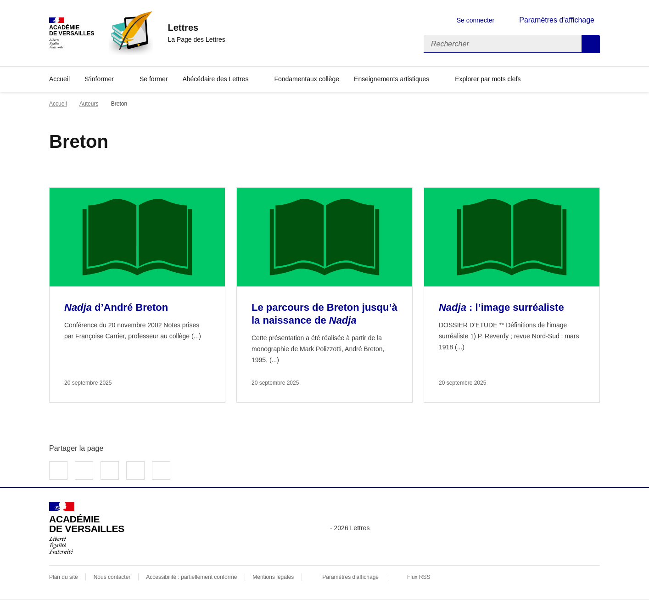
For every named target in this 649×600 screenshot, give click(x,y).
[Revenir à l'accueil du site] (86, 528)
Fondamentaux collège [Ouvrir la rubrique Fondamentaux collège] (306, 79)
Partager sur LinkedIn (110, 470)
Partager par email (135, 470)
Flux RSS (419, 577)
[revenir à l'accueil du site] (196, 27)
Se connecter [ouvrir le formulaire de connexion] (476, 20)
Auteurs (88, 104)
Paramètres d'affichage (350, 577)
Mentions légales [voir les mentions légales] (273, 577)
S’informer (99, 79)
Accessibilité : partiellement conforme (191, 577)
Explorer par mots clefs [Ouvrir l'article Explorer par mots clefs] (487, 79)
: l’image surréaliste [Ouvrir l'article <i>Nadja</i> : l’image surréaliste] (501, 307)
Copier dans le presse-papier (161, 470)
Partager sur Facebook (58, 470)
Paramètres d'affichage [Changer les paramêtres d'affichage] (556, 20)
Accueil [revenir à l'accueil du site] (58, 104)
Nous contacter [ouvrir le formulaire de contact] (112, 577)
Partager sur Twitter (84, 470)
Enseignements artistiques (391, 79)
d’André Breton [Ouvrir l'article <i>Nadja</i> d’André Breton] (116, 307)
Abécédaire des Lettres (215, 79)
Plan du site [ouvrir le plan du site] (63, 577)
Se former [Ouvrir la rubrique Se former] (154, 79)
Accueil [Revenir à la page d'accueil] (59, 79)
